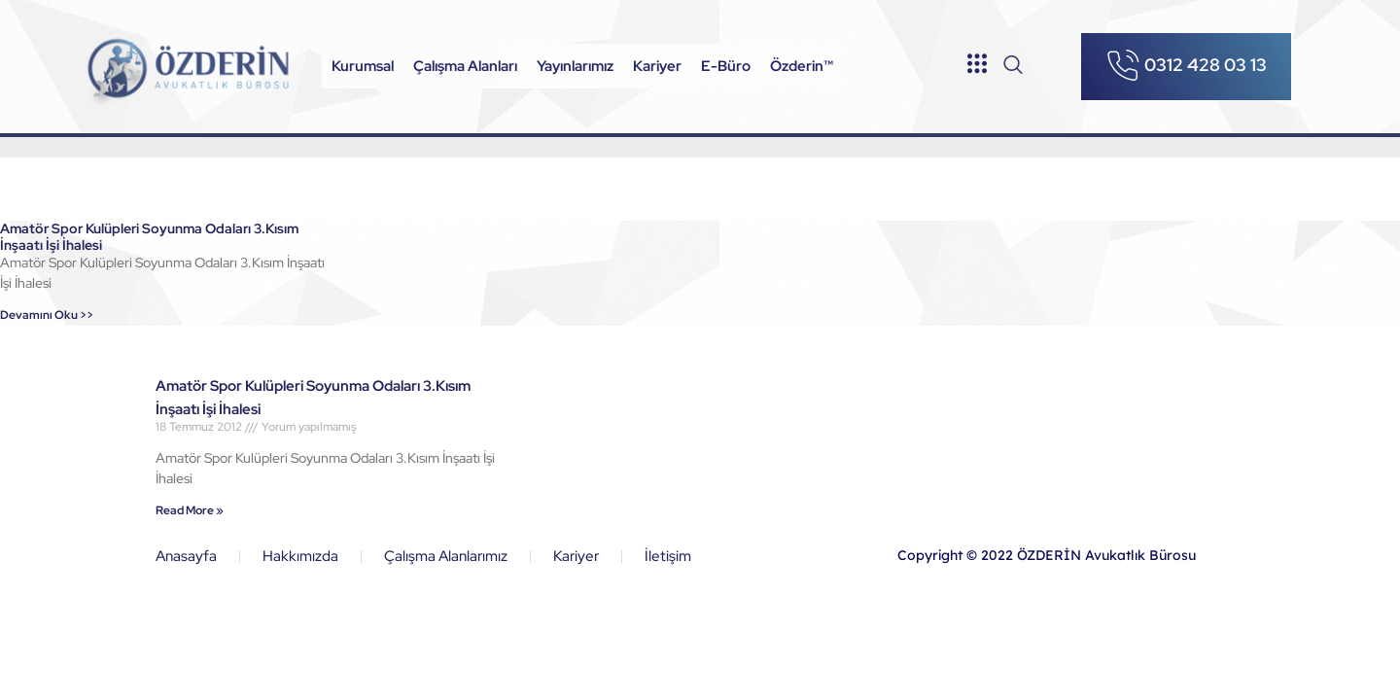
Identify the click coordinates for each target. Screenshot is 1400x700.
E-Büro (726, 66)
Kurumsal (363, 66)
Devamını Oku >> (46, 315)
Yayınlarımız (575, 66)
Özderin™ (801, 66)
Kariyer (657, 66)
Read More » (190, 510)
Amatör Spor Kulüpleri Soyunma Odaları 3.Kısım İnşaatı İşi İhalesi (149, 237)
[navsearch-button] (1013, 66)
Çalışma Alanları (465, 66)
